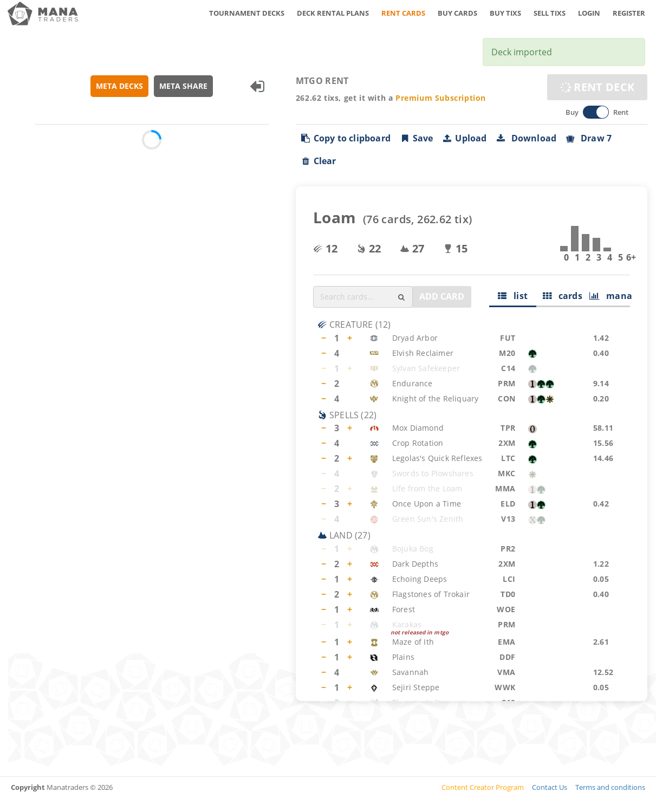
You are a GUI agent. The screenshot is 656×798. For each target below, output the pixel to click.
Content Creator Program (482, 787)
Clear (318, 161)
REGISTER (629, 13)
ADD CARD (441, 296)
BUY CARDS (457, 13)
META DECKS (119, 86)
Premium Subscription (440, 98)
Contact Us (549, 787)
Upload (464, 138)
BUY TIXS (505, 13)
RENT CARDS (403, 13)
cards (562, 296)
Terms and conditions (610, 787)
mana (609, 296)
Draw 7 (588, 138)
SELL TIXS (550, 13)
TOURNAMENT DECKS (246, 13)
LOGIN (589, 13)
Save (416, 138)
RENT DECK (597, 87)
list (513, 296)
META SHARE (183, 86)
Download (526, 138)
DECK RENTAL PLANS (333, 13)
